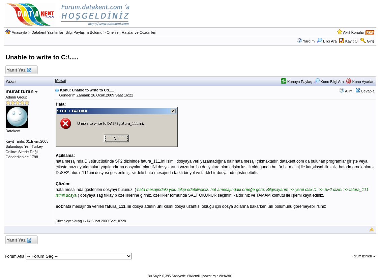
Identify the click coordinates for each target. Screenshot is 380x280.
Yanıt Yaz (18, 70)
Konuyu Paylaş (296, 82)
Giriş (371, 41)
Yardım (309, 41)
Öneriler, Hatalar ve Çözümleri (131, 32)
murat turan (21, 91)
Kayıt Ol (351, 41)
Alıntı (349, 91)
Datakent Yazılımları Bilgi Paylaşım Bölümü (67, 32)
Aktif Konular (353, 32)
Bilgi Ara (327, 41)
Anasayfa (19, 32)
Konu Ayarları (360, 82)
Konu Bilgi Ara (329, 82)
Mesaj (60, 80)
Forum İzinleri (363, 256)
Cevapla (367, 91)
